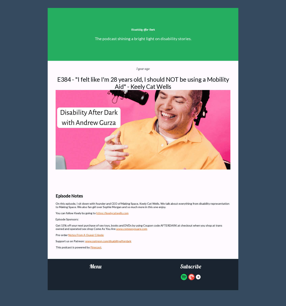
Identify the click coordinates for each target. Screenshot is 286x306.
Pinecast (95, 247)
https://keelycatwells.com (112, 213)
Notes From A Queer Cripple (86, 235)
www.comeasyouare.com (131, 228)
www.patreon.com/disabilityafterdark (108, 241)
